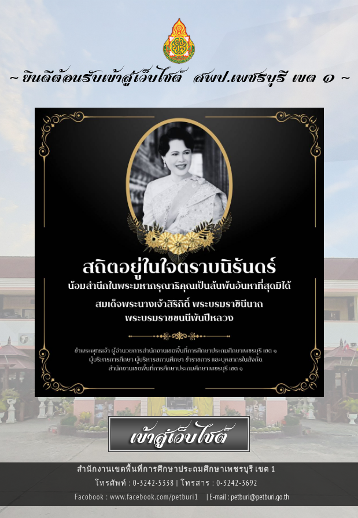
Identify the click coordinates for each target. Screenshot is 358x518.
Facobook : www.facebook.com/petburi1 (138, 497)
